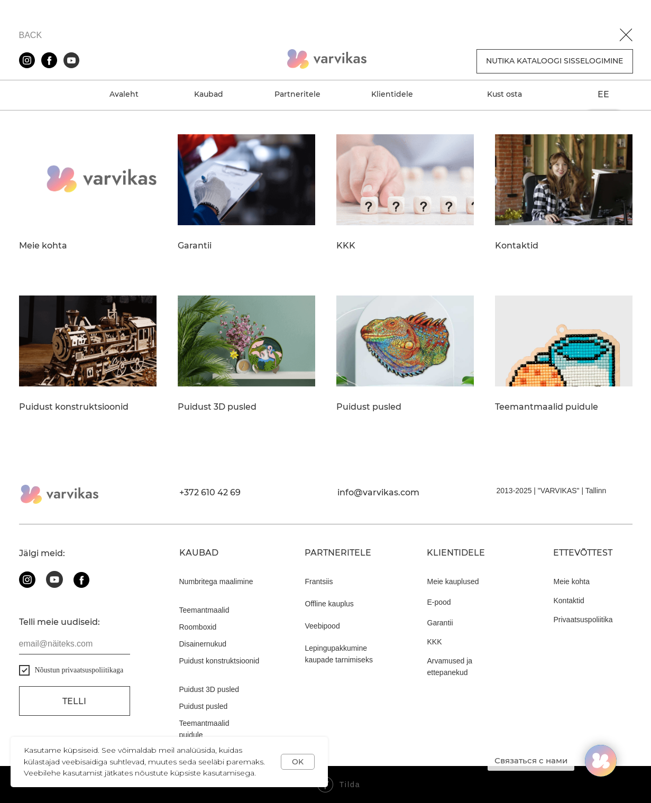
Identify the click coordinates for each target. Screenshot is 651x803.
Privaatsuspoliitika (583, 619)
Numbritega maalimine (216, 581)
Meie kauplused (453, 581)
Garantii (195, 246)
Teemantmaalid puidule (546, 407)
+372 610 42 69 (210, 492)
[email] (74, 643)
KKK (345, 246)
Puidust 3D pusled (217, 407)
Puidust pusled (368, 407)
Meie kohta (43, 246)
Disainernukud (203, 644)
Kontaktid (516, 246)
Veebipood (322, 626)
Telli (74, 701)
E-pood (439, 602)
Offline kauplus (329, 603)
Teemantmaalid (204, 610)
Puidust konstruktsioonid (74, 407)
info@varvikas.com (378, 492)
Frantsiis (319, 581)
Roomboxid (198, 627)
